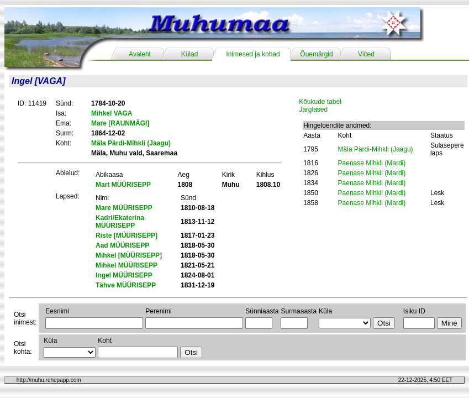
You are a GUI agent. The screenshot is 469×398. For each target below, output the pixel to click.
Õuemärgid (316, 54)
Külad (189, 54)
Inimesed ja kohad (253, 54)
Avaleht (140, 54)
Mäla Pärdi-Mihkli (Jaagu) (375, 149)
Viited (366, 54)
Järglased (313, 109)
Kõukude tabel (320, 102)
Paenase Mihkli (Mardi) (372, 163)
